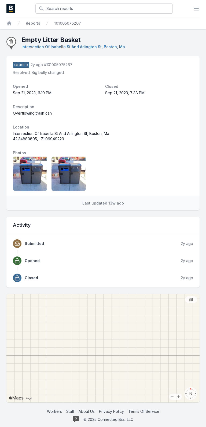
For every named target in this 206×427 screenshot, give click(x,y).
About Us (87, 411)
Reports (33, 23)
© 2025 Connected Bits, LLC (108, 419)
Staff (70, 411)
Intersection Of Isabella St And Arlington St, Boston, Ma (73, 46)
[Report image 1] (30, 174)
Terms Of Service (143, 411)
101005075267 (67, 23)
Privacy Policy (111, 411)
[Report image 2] (69, 174)
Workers (54, 411)
